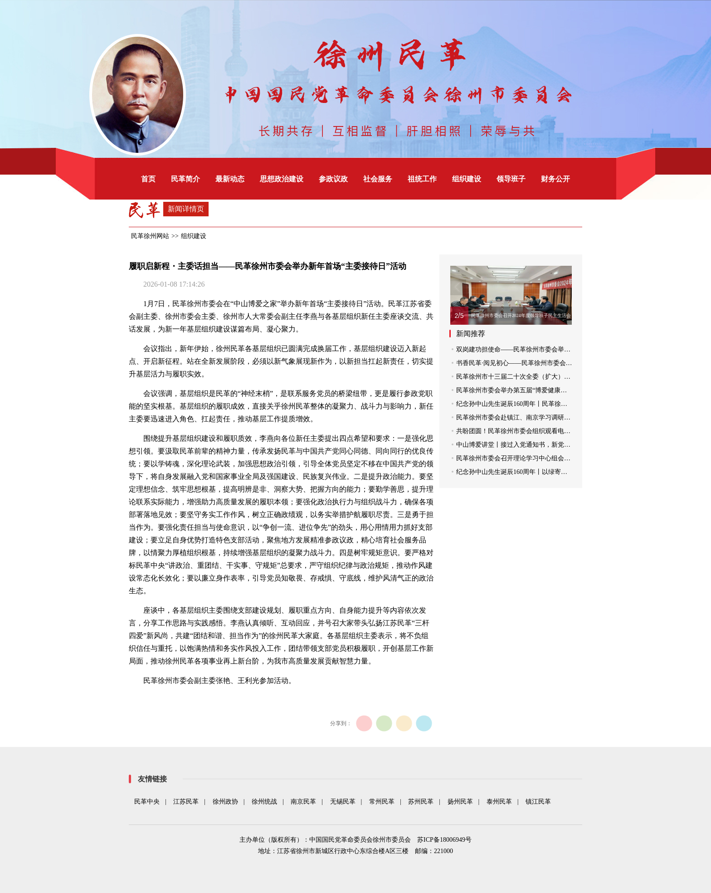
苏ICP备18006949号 (444, 839)
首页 (148, 179)
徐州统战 (264, 801)
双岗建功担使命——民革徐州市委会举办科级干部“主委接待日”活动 (551, 349)
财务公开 (555, 179)
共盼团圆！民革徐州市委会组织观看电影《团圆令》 (529, 431)
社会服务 (377, 179)
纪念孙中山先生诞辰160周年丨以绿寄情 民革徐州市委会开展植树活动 (554, 471)
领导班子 (511, 179)
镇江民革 (538, 801)
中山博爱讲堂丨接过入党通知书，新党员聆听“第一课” (532, 444)
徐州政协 (225, 801)
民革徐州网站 (150, 236)
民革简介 (185, 179)
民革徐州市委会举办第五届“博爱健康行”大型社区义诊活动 (538, 390)
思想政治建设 (281, 179)
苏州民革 (420, 801)
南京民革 (303, 801)
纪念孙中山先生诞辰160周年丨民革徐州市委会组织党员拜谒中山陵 (549, 403)
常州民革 (381, 801)
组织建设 (466, 179)
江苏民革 (186, 801)
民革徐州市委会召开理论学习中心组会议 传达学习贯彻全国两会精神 (552, 458)
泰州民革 (499, 801)
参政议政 (333, 179)
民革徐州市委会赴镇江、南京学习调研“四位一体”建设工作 (538, 417)
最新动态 (229, 179)
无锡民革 (343, 801)
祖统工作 (422, 179)
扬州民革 (460, 801)
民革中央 (147, 801)
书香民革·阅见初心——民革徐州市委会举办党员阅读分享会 (539, 363)
